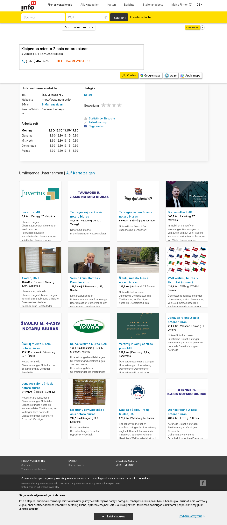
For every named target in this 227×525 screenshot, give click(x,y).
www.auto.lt (66, 483)
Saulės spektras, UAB (41, 478)
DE (200, 4)
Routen (80, 465)
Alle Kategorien (90, 4)
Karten (112, 4)
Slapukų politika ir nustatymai (108, 478)
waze (170, 75)
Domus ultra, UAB (180, 212)
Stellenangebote (153, 4)
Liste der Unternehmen (78, 27)
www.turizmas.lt (84, 483)
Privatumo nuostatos (78, 478)
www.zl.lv (54, 487)
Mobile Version (125, 465)
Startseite (26, 465)
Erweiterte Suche (140, 17)
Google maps (150, 76)
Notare (88, 94)
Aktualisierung (95, 122)
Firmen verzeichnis (59, 4)
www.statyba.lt (29, 483)
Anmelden (144, 478)
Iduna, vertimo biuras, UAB (88, 344)
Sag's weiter (94, 126)
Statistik (131, 478)
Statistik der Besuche (99, 118)
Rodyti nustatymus (192, 516)
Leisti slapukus (113, 516)
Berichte (129, 4)
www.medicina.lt (49, 483)
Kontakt (60, 478)
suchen (120, 17)
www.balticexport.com (108, 483)
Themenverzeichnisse (33, 469)
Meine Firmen (182, 4)
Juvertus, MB (31, 212)
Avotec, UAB (30, 278)
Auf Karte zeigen (80, 173)
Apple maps (190, 76)
